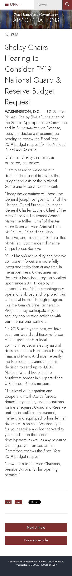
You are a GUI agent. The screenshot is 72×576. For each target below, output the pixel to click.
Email (18, 502)
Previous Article (36, 540)
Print (8, 502)
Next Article (36, 527)
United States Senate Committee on (36, 18)
